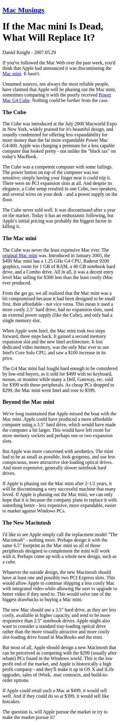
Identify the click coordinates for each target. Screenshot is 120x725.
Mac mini (11, 73)
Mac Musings (23, 10)
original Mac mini (20, 255)
